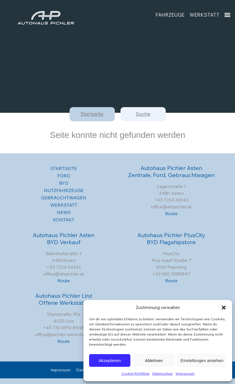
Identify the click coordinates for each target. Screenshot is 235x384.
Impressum (185, 373)
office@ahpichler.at (171, 206)
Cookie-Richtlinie (135, 373)
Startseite (92, 114)
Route (171, 213)
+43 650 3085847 (171, 274)
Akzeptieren (109, 360)
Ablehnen (154, 360)
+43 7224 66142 (171, 200)
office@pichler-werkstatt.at (63, 334)
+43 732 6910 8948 (63, 327)
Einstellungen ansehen (201, 360)
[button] (224, 307)
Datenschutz (162, 373)
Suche (143, 114)
